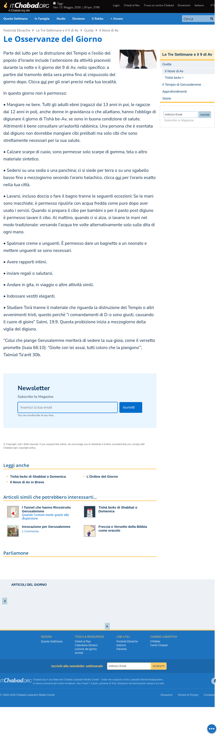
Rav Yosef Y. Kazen (87, 683)
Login (116, 5)
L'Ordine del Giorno (102, 476)
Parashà (121, 649)
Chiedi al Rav (132, 5)
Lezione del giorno (86, 649)
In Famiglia (42, 19)
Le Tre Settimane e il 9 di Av (57, 30)
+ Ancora (116, 19)
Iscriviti (79, 652)
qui (44, 82)
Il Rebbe (97, 19)
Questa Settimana (15, 19)
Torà (114, 683)
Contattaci (210, 695)
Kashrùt (121, 645)
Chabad (67, 679)
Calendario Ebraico (86, 645)
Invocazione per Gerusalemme (46, 526)
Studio (61, 19)
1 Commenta (30, 531)
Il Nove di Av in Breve (27, 482)
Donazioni (184, 5)
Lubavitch (78, 679)
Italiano (199, 5)
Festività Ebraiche (16, 30)
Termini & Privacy (188, 695)
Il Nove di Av (109, 30)
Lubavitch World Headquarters (146, 679)
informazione (139, 683)
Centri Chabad (158, 645)
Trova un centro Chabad (159, 5)
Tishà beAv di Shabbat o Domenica (38, 476)
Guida (88, 30)
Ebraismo (78, 19)
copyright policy (27, 447)
